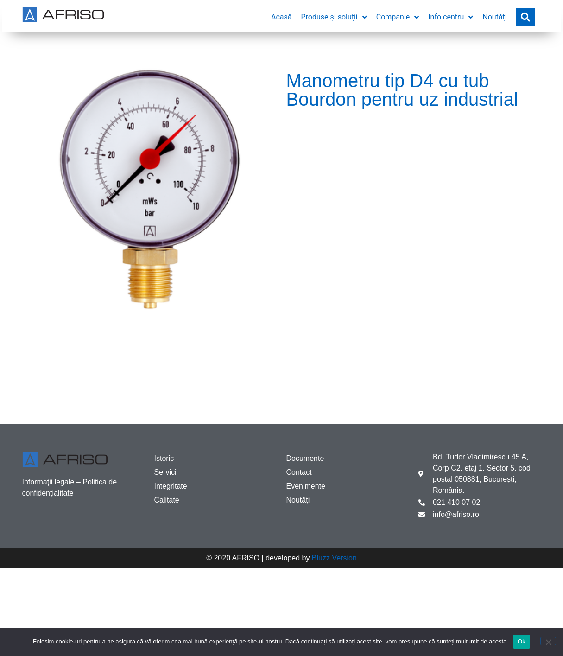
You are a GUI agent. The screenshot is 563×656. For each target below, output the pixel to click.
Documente (305, 458)
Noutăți (298, 500)
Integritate (170, 486)
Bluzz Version (334, 558)
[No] (548, 641)
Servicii (166, 472)
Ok (521, 641)
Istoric (164, 458)
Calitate (166, 500)
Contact (299, 472)
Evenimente (306, 486)
